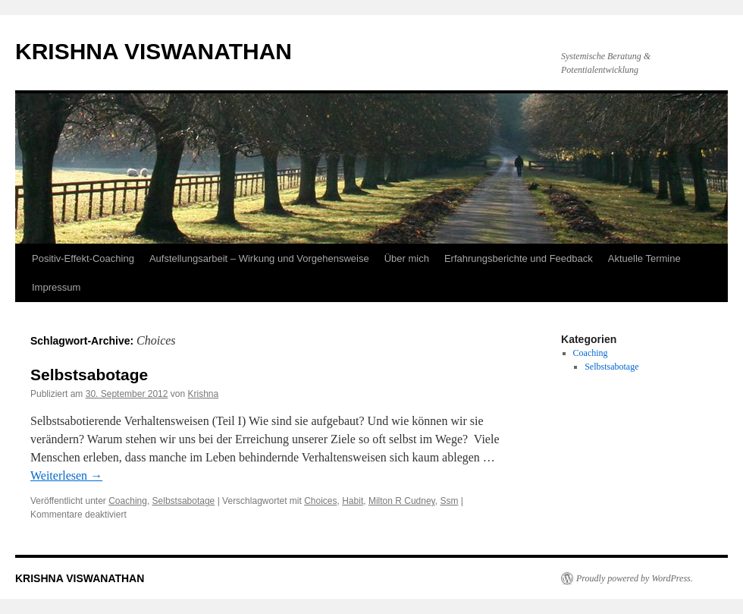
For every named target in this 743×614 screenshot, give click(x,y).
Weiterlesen (66, 475)
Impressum (56, 287)
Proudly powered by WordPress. (634, 578)
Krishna (203, 394)
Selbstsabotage (89, 374)
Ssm (449, 501)
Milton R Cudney (401, 501)
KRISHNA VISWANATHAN (153, 51)
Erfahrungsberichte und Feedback (518, 258)
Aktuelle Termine (644, 258)
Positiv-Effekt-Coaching (83, 258)
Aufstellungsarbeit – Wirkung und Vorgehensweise (259, 258)
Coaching (127, 501)
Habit (352, 501)
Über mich (406, 258)
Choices (320, 501)
